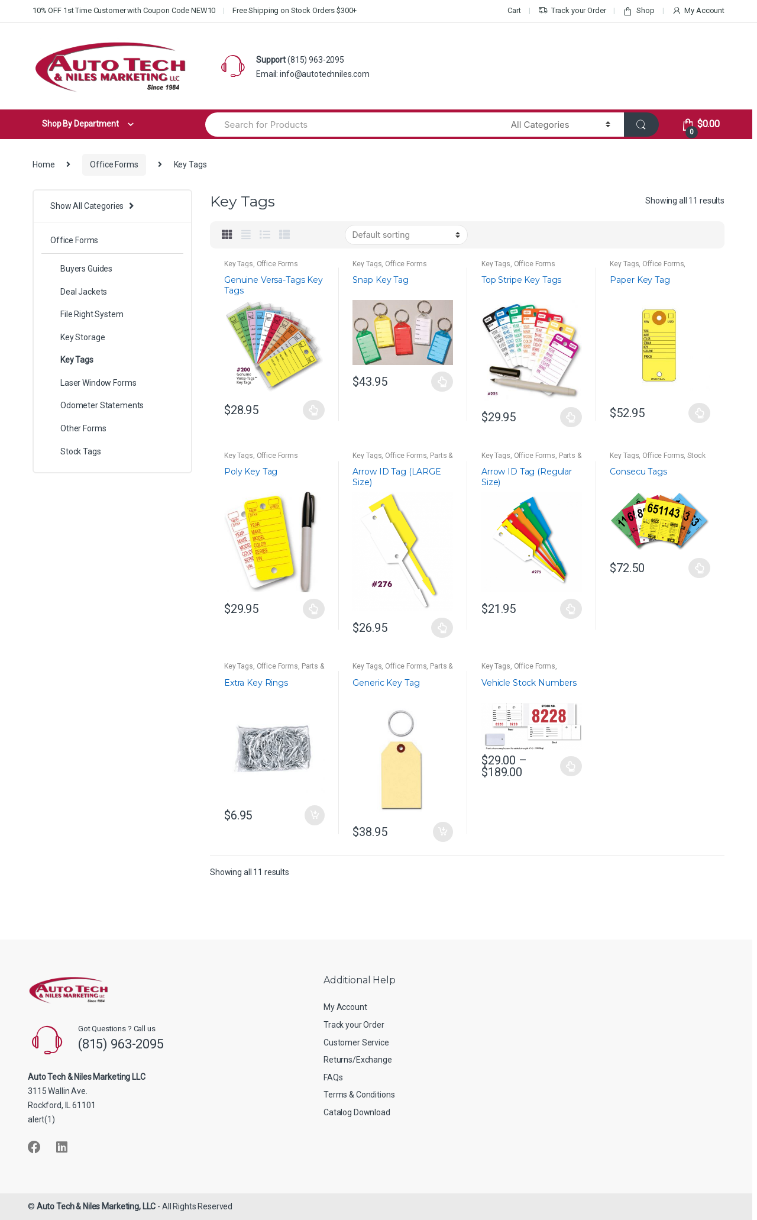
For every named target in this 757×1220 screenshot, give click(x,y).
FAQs (332, 1077)
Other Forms (78, 428)
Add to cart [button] (314, 815)
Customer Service (356, 1042)
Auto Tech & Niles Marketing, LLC (96, 1206)
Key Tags (238, 264)
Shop (638, 11)
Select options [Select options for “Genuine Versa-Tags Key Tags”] (314, 410)
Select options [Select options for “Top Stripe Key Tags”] (571, 417)
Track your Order (572, 11)
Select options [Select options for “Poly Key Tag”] (314, 609)
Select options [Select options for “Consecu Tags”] (699, 568)
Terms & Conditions (358, 1094)
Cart (513, 10)
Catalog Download (356, 1112)
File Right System (87, 314)
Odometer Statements (97, 405)
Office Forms (114, 164)
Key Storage (77, 337)
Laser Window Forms (93, 383)
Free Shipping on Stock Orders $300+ (294, 10)
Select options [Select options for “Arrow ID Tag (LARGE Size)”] (442, 628)
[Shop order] (406, 235)
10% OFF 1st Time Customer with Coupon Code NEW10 (124, 10)
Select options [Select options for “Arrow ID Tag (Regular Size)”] (571, 609)
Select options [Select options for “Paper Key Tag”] (699, 413)
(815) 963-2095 (315, 59)
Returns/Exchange (357, 1059)
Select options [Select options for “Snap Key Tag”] (442, 382)
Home (43, 164)
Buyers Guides (81, 268)
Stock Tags (75, 451)
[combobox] (351, 124)
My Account (698, 11)
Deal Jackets (78, 291)
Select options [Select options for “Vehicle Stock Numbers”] (571, 766)
